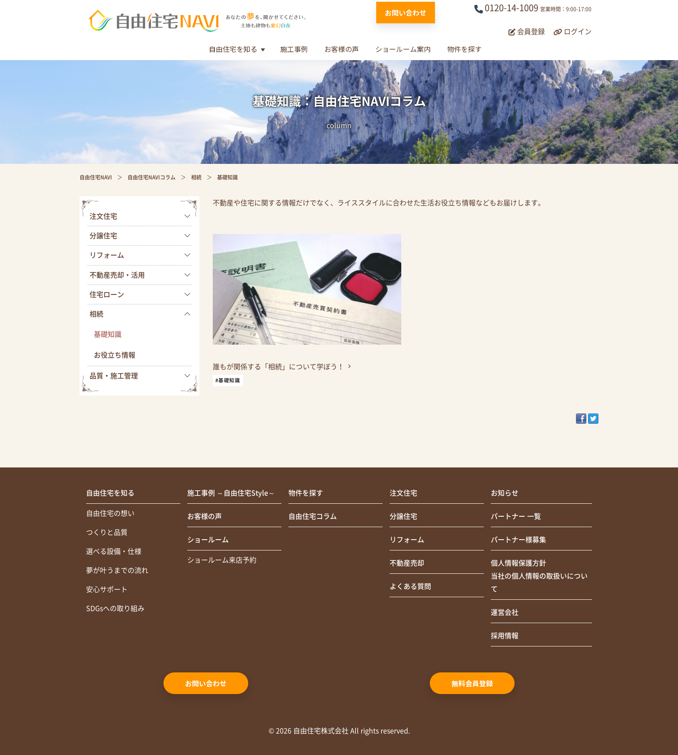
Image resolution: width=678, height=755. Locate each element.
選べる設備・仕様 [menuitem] (113, 551)
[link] (307, 310)
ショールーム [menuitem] (208, 539)
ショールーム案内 (403, 49)
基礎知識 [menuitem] (108, 334)
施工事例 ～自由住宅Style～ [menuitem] (231, 492)
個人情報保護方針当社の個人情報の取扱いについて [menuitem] (539, 576)
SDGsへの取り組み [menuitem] (115, 608)
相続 (196, 177)
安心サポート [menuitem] (107, 589)
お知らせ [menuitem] (504, 492)
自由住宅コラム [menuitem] (312, 516)
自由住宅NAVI (96, 177)
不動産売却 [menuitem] (407, 563)
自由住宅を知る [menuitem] (110, 492)
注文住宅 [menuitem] (103, 216)
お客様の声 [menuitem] (204, 516)
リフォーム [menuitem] (107, 255)
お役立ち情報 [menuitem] (114, 355)
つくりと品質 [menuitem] (107, 532)
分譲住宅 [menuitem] (103, 235)
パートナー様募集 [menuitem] (518, 539)
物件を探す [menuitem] (305, 492)
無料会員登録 (472, 683)
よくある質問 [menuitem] (410, 586)
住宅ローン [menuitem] (107, 294)
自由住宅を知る (233, 49)
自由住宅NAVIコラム (152, 177)
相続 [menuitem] (96, 313)
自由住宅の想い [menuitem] (110, 513)
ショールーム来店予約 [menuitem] (221, 560)
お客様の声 (341, 49)
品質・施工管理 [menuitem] (114, 375)
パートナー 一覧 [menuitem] (516, 516)
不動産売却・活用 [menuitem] (117, 275)
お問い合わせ (405, 12)
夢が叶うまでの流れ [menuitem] (117, 570)
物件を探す (464, 49)
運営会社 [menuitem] (504, 612)
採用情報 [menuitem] (504, 635)
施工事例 (294, 49)
